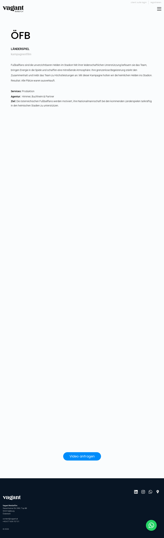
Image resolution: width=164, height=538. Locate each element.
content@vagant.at (10, 519)
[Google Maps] (157, 492)
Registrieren (155, 2)
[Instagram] (143, 492)
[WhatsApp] (150, 492)
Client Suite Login (139, 2)
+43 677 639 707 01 (11, 521)
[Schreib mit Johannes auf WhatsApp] (151, 525)
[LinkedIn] (136, 492)
